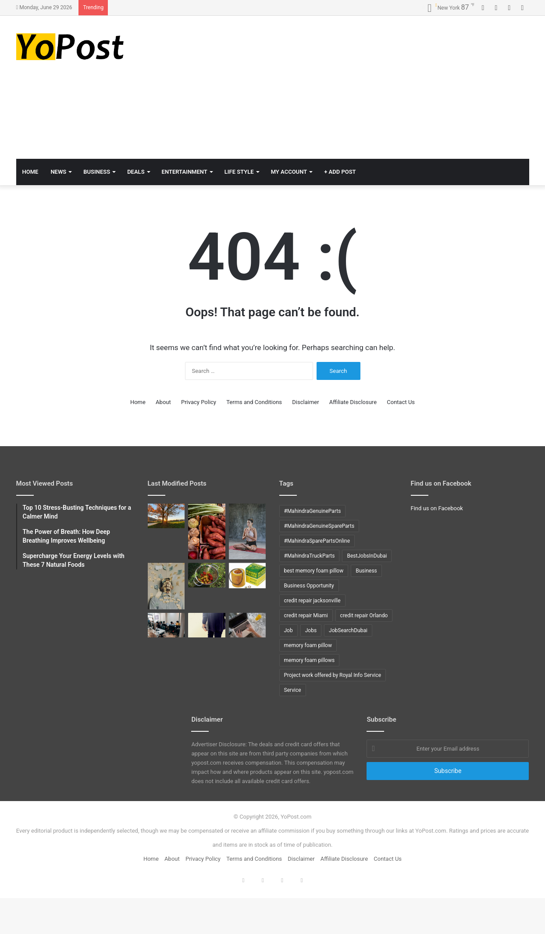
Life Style (239, 171)
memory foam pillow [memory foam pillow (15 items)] (308, 645)
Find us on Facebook (437, 508)
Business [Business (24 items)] (366, 571)
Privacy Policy (198, 402)
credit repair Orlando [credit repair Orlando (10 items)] (364, 615)
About (163, 402)
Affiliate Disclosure (353, 402)
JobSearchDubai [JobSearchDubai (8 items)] (348, 630)
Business (96, 171)
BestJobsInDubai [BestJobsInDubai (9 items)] (367, 556)
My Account (289, 171)
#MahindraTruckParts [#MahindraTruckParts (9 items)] (309, 556)
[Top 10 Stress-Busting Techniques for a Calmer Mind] (166, 586)
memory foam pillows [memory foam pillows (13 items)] (309, 660)
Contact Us (401, 402)
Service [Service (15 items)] (292, 690)
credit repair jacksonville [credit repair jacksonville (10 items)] (312, 601)
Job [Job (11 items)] (288, 630)
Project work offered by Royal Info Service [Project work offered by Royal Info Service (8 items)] (332, 675)
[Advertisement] (360, 86)
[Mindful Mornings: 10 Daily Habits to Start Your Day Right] (166, 516)
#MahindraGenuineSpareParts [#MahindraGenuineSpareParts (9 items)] (319, 526)
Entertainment (184, 171)
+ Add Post (340, 171)
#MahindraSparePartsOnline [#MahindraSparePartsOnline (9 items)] (317, 541)
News (58, 171)
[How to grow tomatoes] (206, 575)
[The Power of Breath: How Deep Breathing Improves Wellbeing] (247, 531)
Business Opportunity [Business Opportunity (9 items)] (309, 586)
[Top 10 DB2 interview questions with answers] (166, 625)
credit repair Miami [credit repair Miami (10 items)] (306, 615)
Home (138, 402)
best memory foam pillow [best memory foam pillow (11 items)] (314, 571)
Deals (135, 171)
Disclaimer (305, 402)
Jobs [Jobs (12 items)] (311, 630)
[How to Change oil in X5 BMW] (247, 575)
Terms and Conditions (254, 402)
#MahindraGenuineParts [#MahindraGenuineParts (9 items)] (312, 511)
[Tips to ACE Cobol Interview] (247, 625)
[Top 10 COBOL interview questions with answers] (206, 625)
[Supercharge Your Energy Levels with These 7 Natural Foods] (206, 531)
